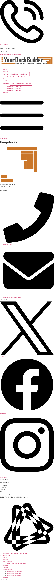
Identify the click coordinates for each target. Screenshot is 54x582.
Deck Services (7, 561)
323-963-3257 (4, 45)
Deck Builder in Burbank (14, 575)
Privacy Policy (4, 499)
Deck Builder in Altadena (14, 573)
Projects (5, 559)
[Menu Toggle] (1, 67)
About (5, 557)
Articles (5, 567)
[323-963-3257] (22, 43)
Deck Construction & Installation (16, 563)
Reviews (5, 565)
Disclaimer (12, 499)
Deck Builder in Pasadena (14, 571)
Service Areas (7, 569)
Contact (5, 578)
